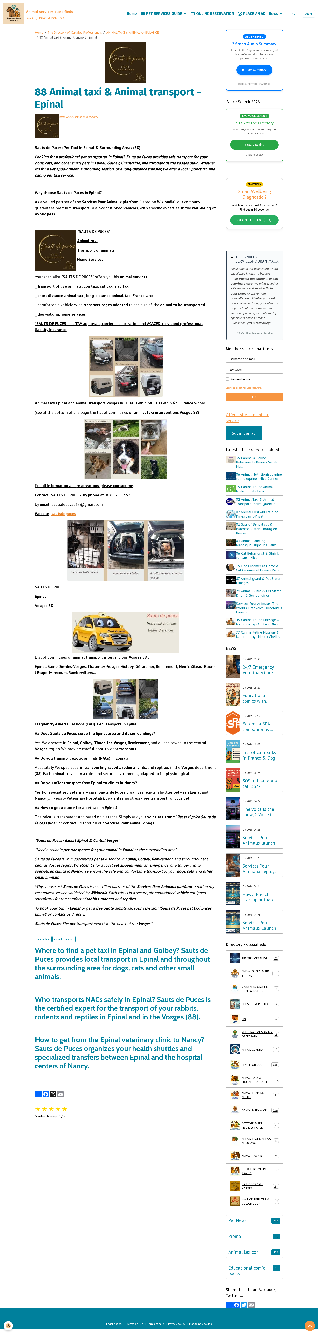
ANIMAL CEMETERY (254, 1054)
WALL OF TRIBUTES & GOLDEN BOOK (254, 1206)
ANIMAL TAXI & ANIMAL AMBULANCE (132, 36)
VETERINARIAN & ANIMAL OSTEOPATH (254, 1039)
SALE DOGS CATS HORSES (254, 1191)
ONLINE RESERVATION (212, 15)
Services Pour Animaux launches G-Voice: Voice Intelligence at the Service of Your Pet (261, 845)
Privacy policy (179, 1328)
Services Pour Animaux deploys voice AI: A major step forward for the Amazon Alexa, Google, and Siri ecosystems (261, 873)
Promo (234, 1241)
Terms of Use (134, 1328)
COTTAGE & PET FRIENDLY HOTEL (254, 1130)
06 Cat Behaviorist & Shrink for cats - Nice (258, 563)
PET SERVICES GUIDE (161, 15)
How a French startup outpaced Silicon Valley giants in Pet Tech (260, 902)
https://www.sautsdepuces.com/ (83, 120)
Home (132, 15)
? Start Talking (254, 148)
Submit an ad (244, 440)
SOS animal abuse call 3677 (260, 788)
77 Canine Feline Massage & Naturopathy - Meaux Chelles (259, 639)
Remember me (240, 385)
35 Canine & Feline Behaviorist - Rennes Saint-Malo (257, 468)
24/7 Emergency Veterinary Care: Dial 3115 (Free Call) (258, 674)
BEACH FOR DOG (254, 1069)
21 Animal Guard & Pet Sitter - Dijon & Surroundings (259, 599)
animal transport (64, 941)
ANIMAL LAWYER (254, 1161)
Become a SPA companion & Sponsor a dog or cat (259, 731)
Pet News (237, 1225)
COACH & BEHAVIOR (254, 1115)
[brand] (39, 15)
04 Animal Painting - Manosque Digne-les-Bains (257, 551)
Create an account (236, 393)
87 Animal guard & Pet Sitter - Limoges (259, 587)
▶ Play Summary (254, 73)
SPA (254, 1024)
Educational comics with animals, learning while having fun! (260, 703)
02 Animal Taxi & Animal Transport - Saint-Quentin (257, 511)
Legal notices (111, 1328)
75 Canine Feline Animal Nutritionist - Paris (256, 499)
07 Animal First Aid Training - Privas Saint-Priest (259, 523)
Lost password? (256, 393)
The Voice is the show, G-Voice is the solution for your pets (258, 816)
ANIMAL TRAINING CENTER (254, 1100)
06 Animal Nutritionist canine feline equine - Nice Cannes (258, 485)
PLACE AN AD (251, 15)
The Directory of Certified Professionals (75, 36)
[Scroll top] (310, 1326)
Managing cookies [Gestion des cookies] (204, 1328)
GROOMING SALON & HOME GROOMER (254, 993)
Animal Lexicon (243, 1257)
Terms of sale (156, 1328)
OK (254, 403)
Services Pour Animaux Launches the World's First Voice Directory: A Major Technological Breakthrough (261, 930)
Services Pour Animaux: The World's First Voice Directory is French (258, 613)
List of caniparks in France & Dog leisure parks (259, 759)
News (274, 15)
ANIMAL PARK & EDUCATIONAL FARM (254, 1085)
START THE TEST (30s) (254, 226)
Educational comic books (246, 1275)
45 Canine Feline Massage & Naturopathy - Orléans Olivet (259, 627)
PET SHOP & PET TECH (254, 1009)
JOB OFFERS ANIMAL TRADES (254, 1176)
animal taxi (43, 941)
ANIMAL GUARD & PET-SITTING (254, 978)
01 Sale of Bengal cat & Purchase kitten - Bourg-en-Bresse (258, 537)
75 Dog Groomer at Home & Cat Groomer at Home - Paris (258, 575)
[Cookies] (8, 1325)
